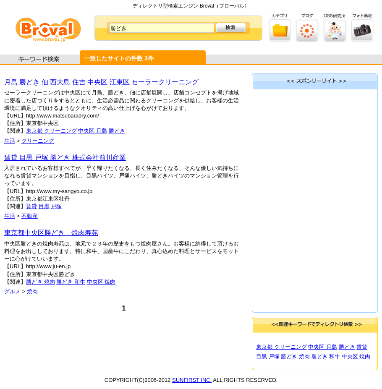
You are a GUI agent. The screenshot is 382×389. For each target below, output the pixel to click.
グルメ (12, 291)
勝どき (117, 131)
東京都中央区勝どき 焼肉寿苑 (51, 232)
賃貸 (31, 206)
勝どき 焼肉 (40, 282)
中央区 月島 (92, 131)
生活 (9, 141)
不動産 (29, 216)
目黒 (44, 206)
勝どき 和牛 (70, 282)
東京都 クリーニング (51, 131)
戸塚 (56, 206)
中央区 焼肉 (101, 282)
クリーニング (37, 141)
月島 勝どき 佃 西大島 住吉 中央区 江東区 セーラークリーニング (101, 82)
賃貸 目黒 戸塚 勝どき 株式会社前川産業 (65, 157)
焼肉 (32, 291)
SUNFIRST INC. (192, 380)
